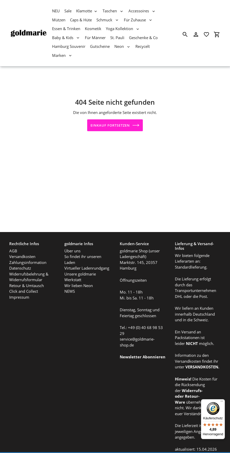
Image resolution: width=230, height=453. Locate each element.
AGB (13, 241)
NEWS (69, 282)
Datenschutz (20, 259)
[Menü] (222, 402)
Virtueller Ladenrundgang (86, 259)
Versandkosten (22, 247)
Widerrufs (191, 381)
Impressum (19, 288)
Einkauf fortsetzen (115, 125)
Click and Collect (23, 282)
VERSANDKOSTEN (201, 357)
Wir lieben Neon (78, 276)
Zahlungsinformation (27, 253)
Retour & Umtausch (26, 276)
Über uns (72, 241)
